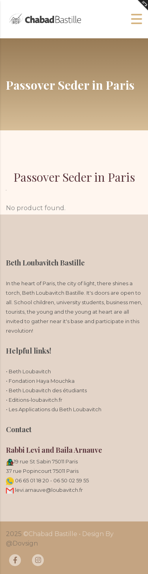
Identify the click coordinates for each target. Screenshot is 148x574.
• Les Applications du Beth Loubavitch (53, 409)
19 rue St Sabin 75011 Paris (46, 461)
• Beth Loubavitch (28, 371)
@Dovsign (22, 543)
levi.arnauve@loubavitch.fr (44, 490)
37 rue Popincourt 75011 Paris (42, 471)
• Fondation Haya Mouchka (40, 381)
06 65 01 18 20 (32, 480)
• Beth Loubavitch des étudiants (46, 390)
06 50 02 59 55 (71, 480)
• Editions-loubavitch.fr (34, 400)
